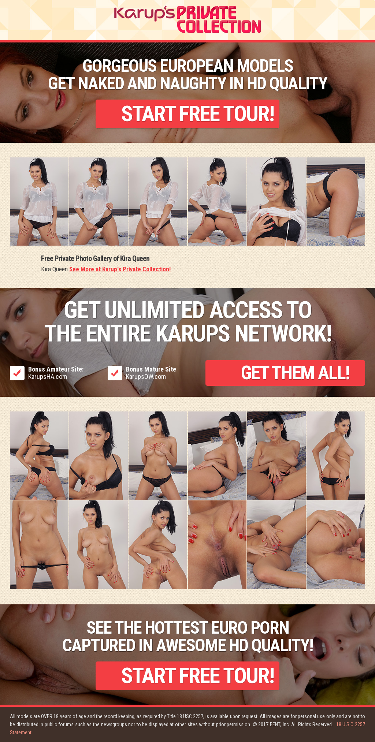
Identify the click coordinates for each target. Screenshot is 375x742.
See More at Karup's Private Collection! (120, 269)
